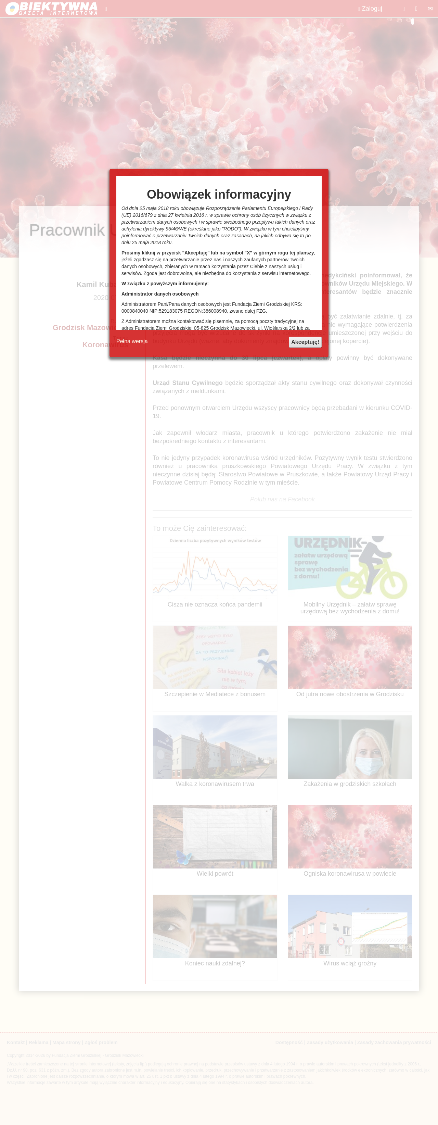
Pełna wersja (132, 341)
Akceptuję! (305, 342)
